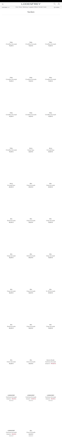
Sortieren (5, 9)
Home (17, 9)
